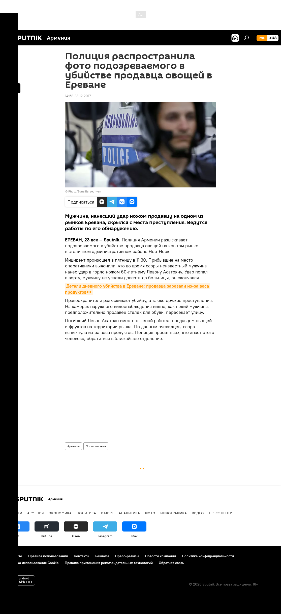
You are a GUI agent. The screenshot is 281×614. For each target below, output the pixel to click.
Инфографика (173, 513)
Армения (73, 446)
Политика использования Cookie (32, 563)
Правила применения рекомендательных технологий (109, 563)
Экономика (60, 513)
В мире (107, 513)
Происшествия (96, 446)
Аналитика (129, 513)
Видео (198, 513)
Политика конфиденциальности (208, 556)
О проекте (13, 556)
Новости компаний (160, 556)
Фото (150, 513)
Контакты (81, 556)
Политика (86, 513)
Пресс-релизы (127, 556)
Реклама (102, 556)
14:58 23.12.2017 (78, 96)
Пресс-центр (220, 513)
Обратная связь (171, 563)
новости (13, 513)
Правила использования (48, 556)
